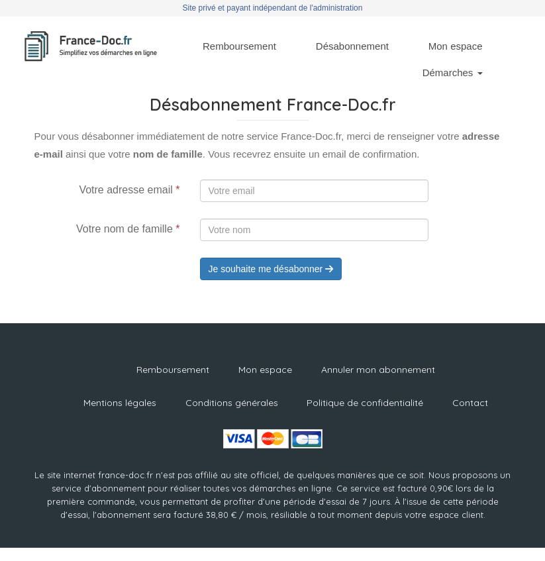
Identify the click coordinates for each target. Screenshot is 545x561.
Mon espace (455, 46)
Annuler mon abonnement (378, 370)
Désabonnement (352, 46)
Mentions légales (119, 403)
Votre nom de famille (128, 228)
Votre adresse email (129, 189)
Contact (470, 403)
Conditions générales (231, 403)
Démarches (452, 72)
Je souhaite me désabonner (271, 269)
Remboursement (239, 46)
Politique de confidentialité (365, 403)
